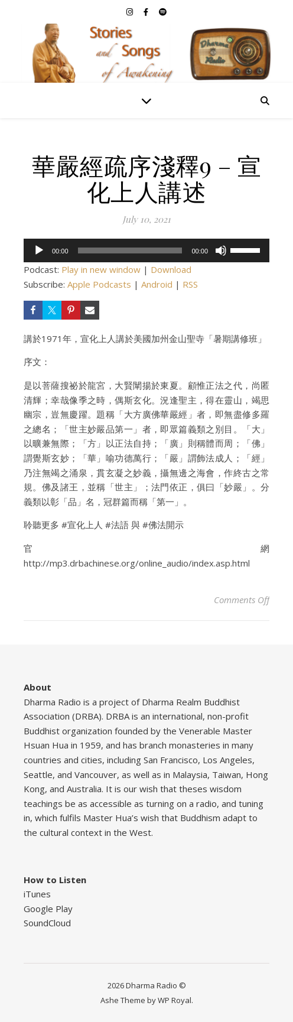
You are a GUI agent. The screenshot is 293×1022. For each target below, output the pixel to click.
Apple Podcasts (99, 284)
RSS (190, 284)
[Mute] (221, 250)
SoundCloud (47, 923)
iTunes (37, 894)
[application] (146, 250)
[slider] (130, 250)
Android (156, 284)
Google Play (48, 908)
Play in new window (101, 269)
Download (171, 269)
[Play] (39, 250)
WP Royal (174, 1000)
